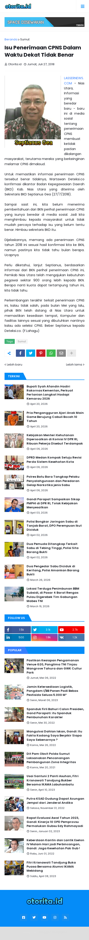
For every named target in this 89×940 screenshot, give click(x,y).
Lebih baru (14, 364)
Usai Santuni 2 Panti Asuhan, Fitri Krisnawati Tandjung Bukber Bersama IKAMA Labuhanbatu (53, 780)
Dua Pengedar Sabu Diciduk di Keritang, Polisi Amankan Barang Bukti (53, 570)
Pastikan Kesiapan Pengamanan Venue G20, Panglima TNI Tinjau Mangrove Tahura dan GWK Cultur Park (54, 666)
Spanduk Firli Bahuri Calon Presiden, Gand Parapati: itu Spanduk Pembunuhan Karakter (55, 713)
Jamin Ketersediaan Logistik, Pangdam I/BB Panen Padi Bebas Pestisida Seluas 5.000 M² (52, 691)
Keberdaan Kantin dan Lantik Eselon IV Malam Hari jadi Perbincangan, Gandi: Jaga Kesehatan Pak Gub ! (55, 844)
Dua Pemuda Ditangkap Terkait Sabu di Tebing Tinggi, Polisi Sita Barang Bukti (53, 548)
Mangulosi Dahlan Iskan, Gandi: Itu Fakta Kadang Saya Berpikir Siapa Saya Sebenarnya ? (54, 735)
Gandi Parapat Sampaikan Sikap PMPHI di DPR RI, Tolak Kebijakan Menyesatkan (53, 503)
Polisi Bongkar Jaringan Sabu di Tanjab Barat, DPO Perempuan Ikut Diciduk (54, 526)
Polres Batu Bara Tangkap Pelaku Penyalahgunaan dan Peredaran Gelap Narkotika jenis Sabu (53, 481)
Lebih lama (74, 364)
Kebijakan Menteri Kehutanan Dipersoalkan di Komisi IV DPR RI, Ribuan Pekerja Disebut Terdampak (55, 439)
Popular (15, 650)
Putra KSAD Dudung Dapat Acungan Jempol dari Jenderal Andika (55, 801)
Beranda (11, 39)
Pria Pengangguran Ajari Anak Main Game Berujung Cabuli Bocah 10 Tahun (55, 417)
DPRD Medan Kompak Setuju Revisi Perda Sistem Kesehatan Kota (54, 460)
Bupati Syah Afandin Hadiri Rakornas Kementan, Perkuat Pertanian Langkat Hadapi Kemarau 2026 (50, 392)
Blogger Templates (53, 932)
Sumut (25, 39)
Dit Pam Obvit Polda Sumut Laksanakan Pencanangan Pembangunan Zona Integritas (51, 758)
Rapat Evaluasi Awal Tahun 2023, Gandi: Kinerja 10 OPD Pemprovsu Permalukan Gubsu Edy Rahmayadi (55, 822)
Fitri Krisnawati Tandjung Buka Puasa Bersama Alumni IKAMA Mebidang (51, 867)
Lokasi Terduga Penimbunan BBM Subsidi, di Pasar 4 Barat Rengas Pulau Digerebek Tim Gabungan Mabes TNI (53, 595)
